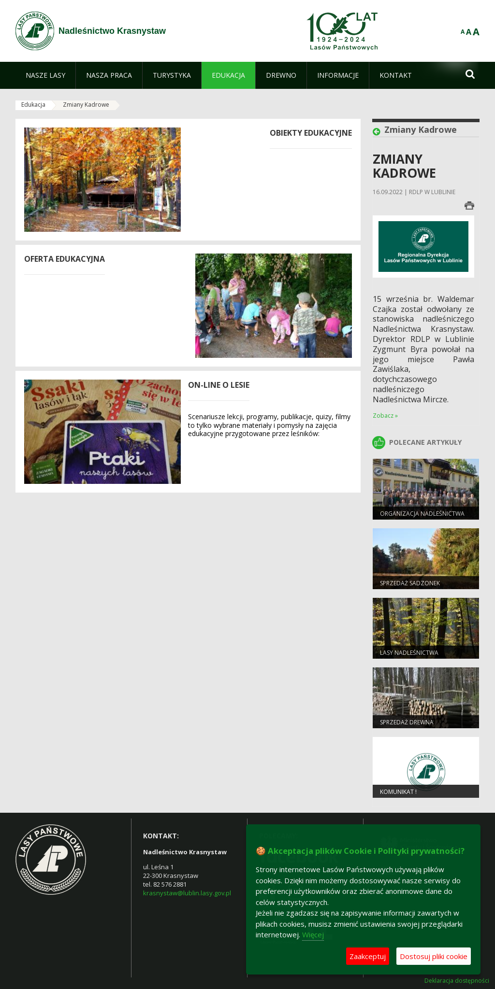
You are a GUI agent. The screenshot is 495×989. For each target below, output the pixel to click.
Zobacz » (385, 415)
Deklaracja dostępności (456, 980)
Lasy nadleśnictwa (409, 653)
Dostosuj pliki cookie (433, 956)
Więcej (313, 934)
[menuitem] (45, 75)
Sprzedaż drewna (407, 722)
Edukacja (33, 104)
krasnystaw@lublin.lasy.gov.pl (187, 893)
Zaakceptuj (367, 956)
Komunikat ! (398, 792)
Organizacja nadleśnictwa (422, 513)
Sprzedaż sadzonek (410, 583)
